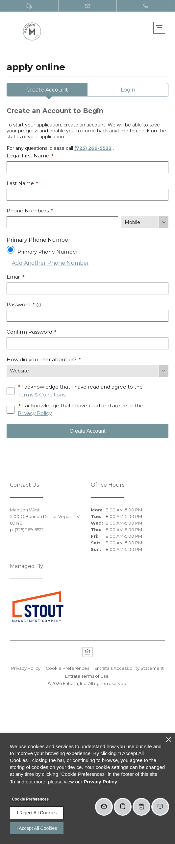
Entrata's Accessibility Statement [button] (129, 668)
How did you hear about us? (44, 359)
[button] (29, 6)
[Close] (168, 740)
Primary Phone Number (47, 252)
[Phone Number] (62, 222)
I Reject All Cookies (37, 812)
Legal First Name (30, 155)
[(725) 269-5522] (146, 6)
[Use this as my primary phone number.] (10, 250)
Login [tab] (128, 90)
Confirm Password (32, 332)
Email (16, 277)
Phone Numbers (30, 210)
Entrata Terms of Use (87, 676)
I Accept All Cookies (36, 828)
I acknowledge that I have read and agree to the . (80, 391)
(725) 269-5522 (93, 148)
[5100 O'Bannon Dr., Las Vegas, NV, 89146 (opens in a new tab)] (47, 519)
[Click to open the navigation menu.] (159, 28)
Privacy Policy (25, 668)
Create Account (87, 431)
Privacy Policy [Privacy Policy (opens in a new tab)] (35, 413)
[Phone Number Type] (144, 222)
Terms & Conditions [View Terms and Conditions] (41, 395)
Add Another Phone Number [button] (48, 263)
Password (21, 304)
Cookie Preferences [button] (67, 668)
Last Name (22, 183)
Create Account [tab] (47, 90)
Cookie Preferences (30, 799)
